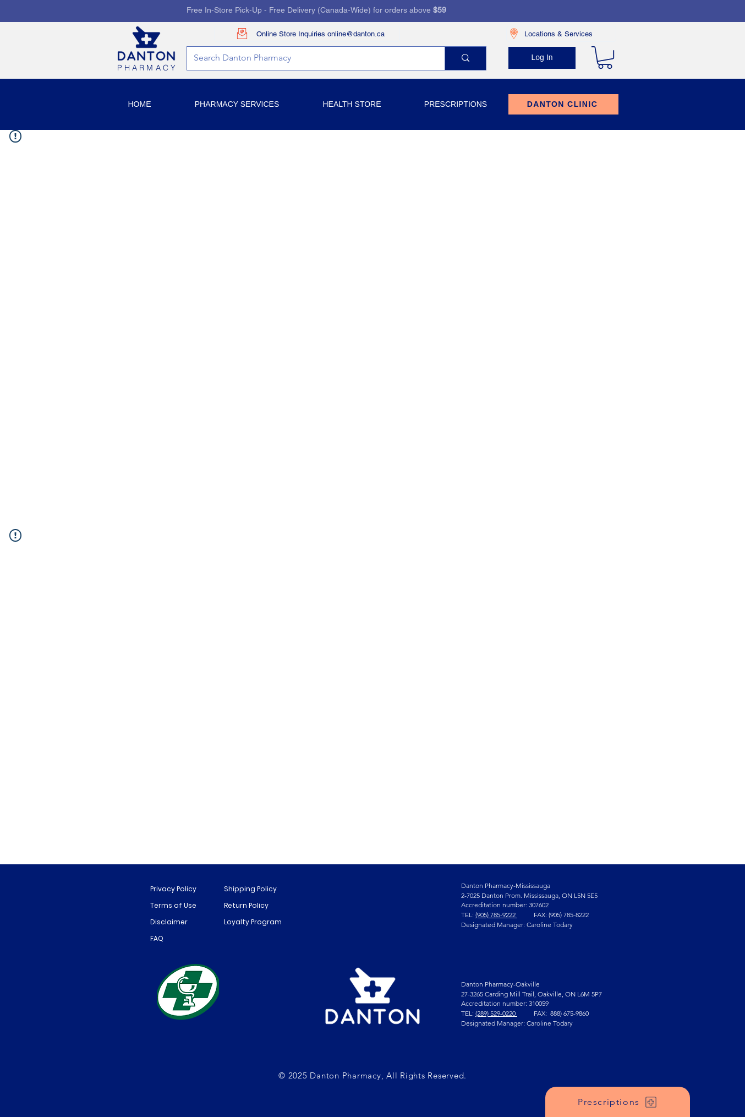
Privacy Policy (173, 888)
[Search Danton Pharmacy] (307, 58)
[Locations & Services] (561, 34)
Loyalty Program (253, 922)
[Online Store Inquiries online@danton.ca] (307, 34)
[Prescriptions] (617, 1102)
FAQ (156, 938)
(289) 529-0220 (496, 1013)
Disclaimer (169, 922)
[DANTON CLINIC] (563, 104)
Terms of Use (173, 905)
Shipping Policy (250, 888)
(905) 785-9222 (496, 915)
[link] (604, 57)
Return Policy (246, 905)
